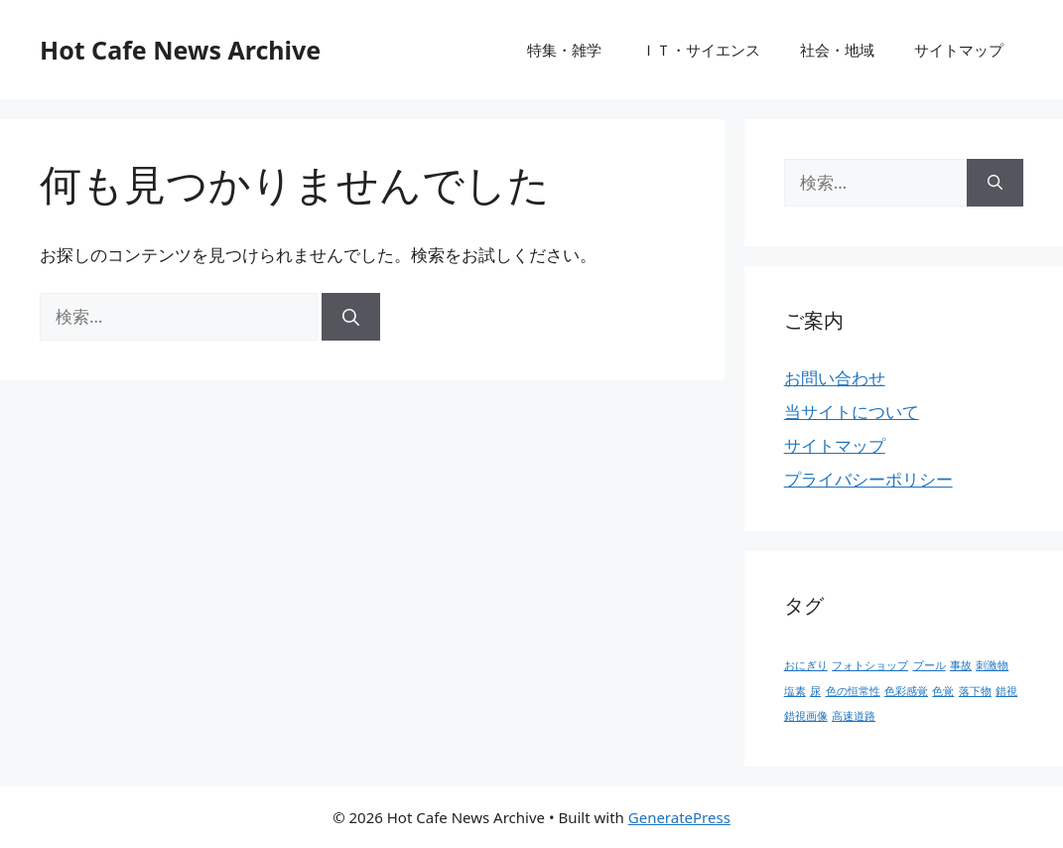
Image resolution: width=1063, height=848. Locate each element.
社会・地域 (837, 50)
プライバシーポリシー (868, 479)
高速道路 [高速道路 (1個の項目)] (853, 716)
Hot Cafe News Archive (180, 50)
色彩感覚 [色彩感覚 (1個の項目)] (906, 691)
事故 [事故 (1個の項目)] (961, 665)
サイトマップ (958, 50)
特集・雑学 (564, 50)
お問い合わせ (834, 377)
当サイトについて (851, 411)
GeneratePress (679, 817)
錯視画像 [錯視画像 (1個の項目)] (806, 716)
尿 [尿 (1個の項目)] (815, 691)
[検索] (351, 317)
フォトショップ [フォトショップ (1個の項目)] (870, 665)
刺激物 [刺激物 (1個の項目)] (992, 665)
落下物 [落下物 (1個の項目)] (975, 691)
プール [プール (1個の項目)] (929, 665)
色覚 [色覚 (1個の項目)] (943, 691)
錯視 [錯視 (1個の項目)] (1006, 691)
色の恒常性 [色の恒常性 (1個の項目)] (853, 691)
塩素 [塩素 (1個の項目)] (795, 691)
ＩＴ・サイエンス (700, 50)
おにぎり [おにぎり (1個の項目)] (806, 665)
